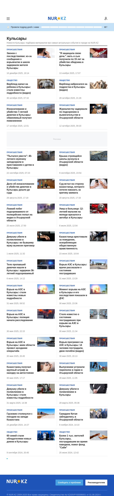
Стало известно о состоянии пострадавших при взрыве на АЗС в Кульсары (70, 320)
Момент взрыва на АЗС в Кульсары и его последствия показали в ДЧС (73, 294)
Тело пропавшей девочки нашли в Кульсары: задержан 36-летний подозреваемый (20, 269)
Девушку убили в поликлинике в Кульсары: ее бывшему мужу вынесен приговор (20, 241)
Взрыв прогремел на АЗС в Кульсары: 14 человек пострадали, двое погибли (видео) (71, 346)
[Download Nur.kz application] (57, 7)
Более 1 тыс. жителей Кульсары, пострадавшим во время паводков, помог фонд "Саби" (73, 441)
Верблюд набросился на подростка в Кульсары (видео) (73, 87)
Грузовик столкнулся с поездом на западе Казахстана (19, 416)
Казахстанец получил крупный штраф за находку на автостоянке (20, 370)
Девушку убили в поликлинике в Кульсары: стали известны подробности (20, 393)
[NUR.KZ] (57, 18)
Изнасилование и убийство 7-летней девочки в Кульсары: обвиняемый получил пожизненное (19, 115)
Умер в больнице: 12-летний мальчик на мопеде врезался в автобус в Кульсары (71, 213)
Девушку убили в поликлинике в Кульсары (69, 392)
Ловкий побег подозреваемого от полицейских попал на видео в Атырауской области (19, 214)
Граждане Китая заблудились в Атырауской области (71, 416)
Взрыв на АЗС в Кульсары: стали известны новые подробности (16, 294)
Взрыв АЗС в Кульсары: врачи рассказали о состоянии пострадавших (73, 269)
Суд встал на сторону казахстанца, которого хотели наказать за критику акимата (71, 188)
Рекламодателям (96, 479)
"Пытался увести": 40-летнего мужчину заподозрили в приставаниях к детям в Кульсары (20, 162)
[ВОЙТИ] (106, 19)
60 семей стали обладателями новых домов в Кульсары (19, 438)
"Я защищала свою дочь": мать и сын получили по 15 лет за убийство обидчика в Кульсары (71, 59)
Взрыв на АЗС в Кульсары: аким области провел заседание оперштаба (21, 346)
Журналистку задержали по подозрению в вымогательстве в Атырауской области (73, 113)
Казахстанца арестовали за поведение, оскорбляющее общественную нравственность (73, 242)
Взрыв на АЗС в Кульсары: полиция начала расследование (20, 317)
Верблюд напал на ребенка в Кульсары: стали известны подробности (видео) (19, 88)
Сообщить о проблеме (69, 479)
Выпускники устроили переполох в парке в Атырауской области (72, 370)
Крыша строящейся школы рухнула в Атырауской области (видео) (71, 160)
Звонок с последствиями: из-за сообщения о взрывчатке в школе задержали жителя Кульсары (19, 60)
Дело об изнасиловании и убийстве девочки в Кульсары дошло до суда (20, 188)
